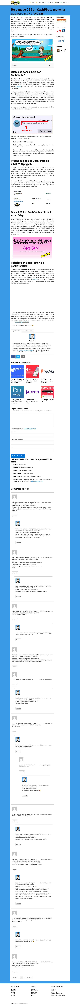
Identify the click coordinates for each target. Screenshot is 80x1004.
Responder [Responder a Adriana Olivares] (15, 816)
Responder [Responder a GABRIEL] (15, 615)
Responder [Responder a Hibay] (18, 537)
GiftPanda (18, 86)
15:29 (51, 913)
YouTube (13, 990)
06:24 (50, 740)
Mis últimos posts (28, 330)
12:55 (51, 650)
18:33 (51, 957)
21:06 (51, 718)
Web (12, 442)
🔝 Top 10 (50, 2)
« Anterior (14, 972)
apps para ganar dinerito (22, 322)
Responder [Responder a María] (15, 727)
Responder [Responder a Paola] (15, 922)
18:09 (50, 628)
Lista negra (34, 987)
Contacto (53, 986)
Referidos (33, 984)
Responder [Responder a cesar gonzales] (15, 511)
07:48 (51, 497)
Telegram (13, 986)
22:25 (51, 606)
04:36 (51, 809)
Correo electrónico (17, 434)
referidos (35, 279)
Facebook (13, 989)
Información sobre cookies (58, 990)
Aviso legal (54, 987)
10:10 (50, 581)
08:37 (48, 780)
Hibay (41, 524)
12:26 (50, 693)
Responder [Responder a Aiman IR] (15, 568)
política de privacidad (30, 424)
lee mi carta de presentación (42, 343)
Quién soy (53, 984)
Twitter (13, 987)
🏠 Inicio (32, 2)
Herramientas (34, 989)
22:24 (51, 553)
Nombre (13, 427)
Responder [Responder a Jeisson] (15, 967)
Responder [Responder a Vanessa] (15, 662)
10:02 (50, 878)
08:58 (50, 524)
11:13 (50, 829)
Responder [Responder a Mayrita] (15, 864)
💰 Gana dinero (40, 2)
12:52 (51, 854)
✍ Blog (57, 2)
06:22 (51, 675)
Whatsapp (13, 984)
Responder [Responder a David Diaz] (15, 680)
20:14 (50, 935)
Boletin (33, 990)
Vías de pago (34, 986)
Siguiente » (29, 972)
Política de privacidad (56, 989)
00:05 (49, 760)
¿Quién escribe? (16, 330)
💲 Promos (63, 2)
